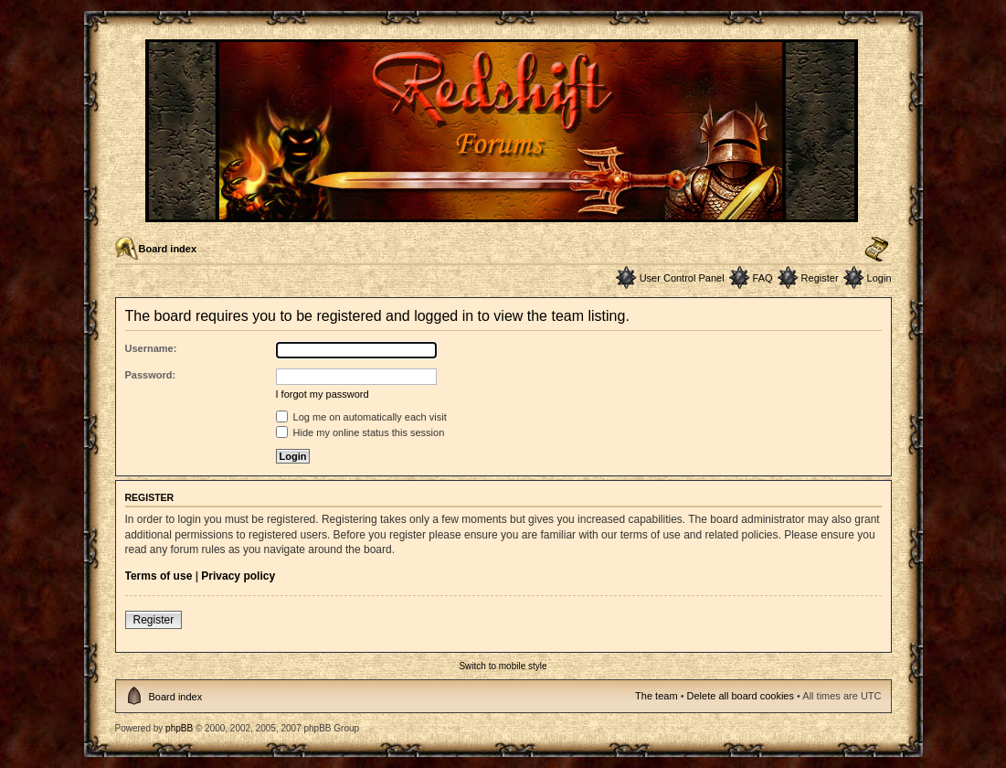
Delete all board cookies (740, 695)
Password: (150, 374)
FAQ (763, 277)
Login (879, 277)
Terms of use (159, 576)
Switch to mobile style (502, 666)
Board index (168, 248)
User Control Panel (682, 277)
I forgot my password (322, 394)
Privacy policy (238, 576)
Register (820, 277)
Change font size (877, 249)
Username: (151, 348)
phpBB (179, 728)
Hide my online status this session (360, 432)
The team (656, 695)
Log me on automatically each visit (361, 416)
